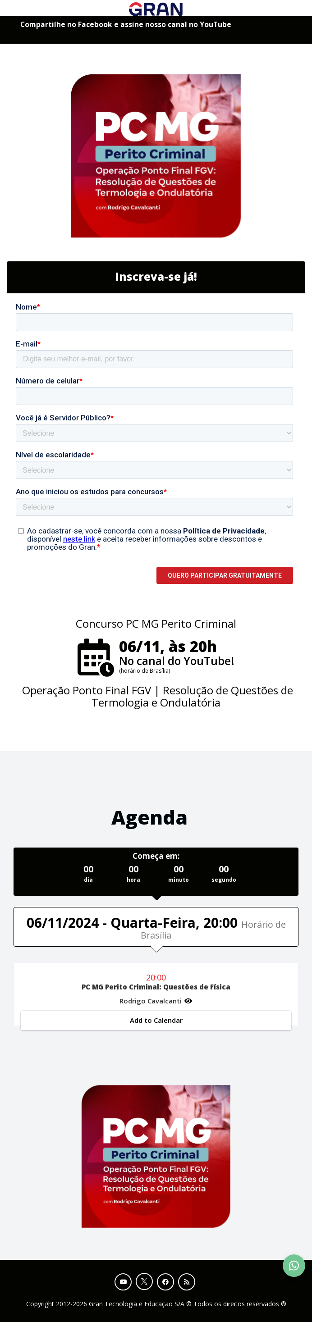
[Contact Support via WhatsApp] (294, 1265)
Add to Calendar (156, 1020)
